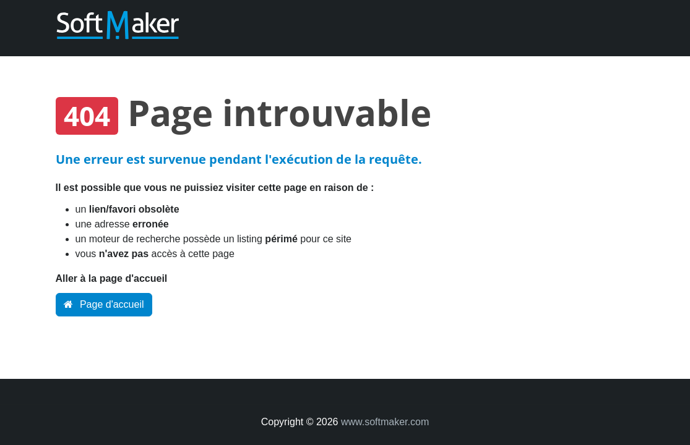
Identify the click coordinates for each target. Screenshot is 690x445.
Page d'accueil (104, 304)
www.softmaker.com (385, 422)
